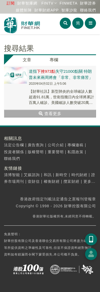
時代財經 (79, 175)
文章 (27, 60)
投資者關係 (14, 152)
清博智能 (12, 175)
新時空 (61, 175)
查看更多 (50, 113)
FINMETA (68, 3)
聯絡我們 (88, 10)
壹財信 (34, 181)
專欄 (54, 60)
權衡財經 (52, 181)
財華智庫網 (27, 3)
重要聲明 (56, 152)
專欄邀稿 (75, 145)
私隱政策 (75, 152)
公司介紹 (56, 145)
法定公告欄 (14, 145)
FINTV (47, 3)
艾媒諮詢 (32, 175)
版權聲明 (36, 152)
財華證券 (88, 3)
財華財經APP (46, 10)
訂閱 (11, 3)
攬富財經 (71, 181)
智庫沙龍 (69, 10)
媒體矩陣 (24, 10)
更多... (89, 181)
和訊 (48, 175)
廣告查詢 (36, 145)
